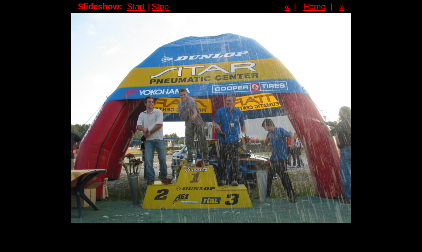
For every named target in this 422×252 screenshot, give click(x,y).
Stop (160, 6)
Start (136, 6)
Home (314, 6)
